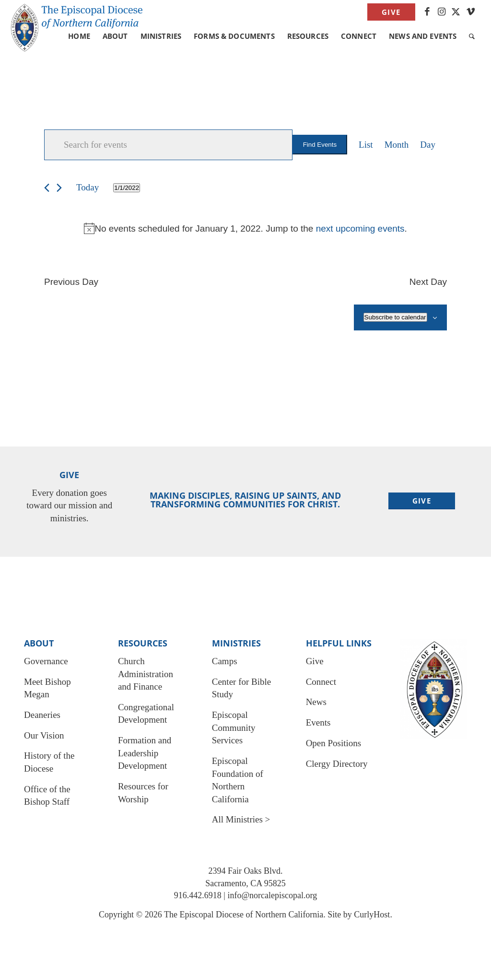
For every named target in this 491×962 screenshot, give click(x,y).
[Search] (472, 36)
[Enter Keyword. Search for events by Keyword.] (168, 144)
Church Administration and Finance (145, 674)
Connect (321, 682)
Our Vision (44, 735)
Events (318, 722)
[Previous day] (46, 187)
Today (87, 187)
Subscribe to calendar (395, 317)
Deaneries (42, 715)
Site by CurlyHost (358, 914)
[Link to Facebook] (427, 12)
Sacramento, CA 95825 (245, 883)
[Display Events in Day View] (427, 145)
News (316, 702)
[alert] (245, 228)
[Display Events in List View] (366, 145)
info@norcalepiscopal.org (272, 895)
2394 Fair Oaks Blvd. (246, 871)
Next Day (428, 282)
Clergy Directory (337, 764)
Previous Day (71, 282)
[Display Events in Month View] (397, 145)
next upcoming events (360, 228)
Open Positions (334, 743)
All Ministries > (241, 819)
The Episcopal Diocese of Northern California (243, 914)
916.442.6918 (198, 895)
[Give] (421, 501)
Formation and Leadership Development (144, 753)
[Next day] (59, 187)
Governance (46, 661)
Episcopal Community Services (234, 727)
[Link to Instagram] (442, 12)
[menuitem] (388, 12)
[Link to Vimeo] (471, 12)
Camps (224, 661)
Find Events (320, 144)
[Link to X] (456, 12)
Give (391, 12)
